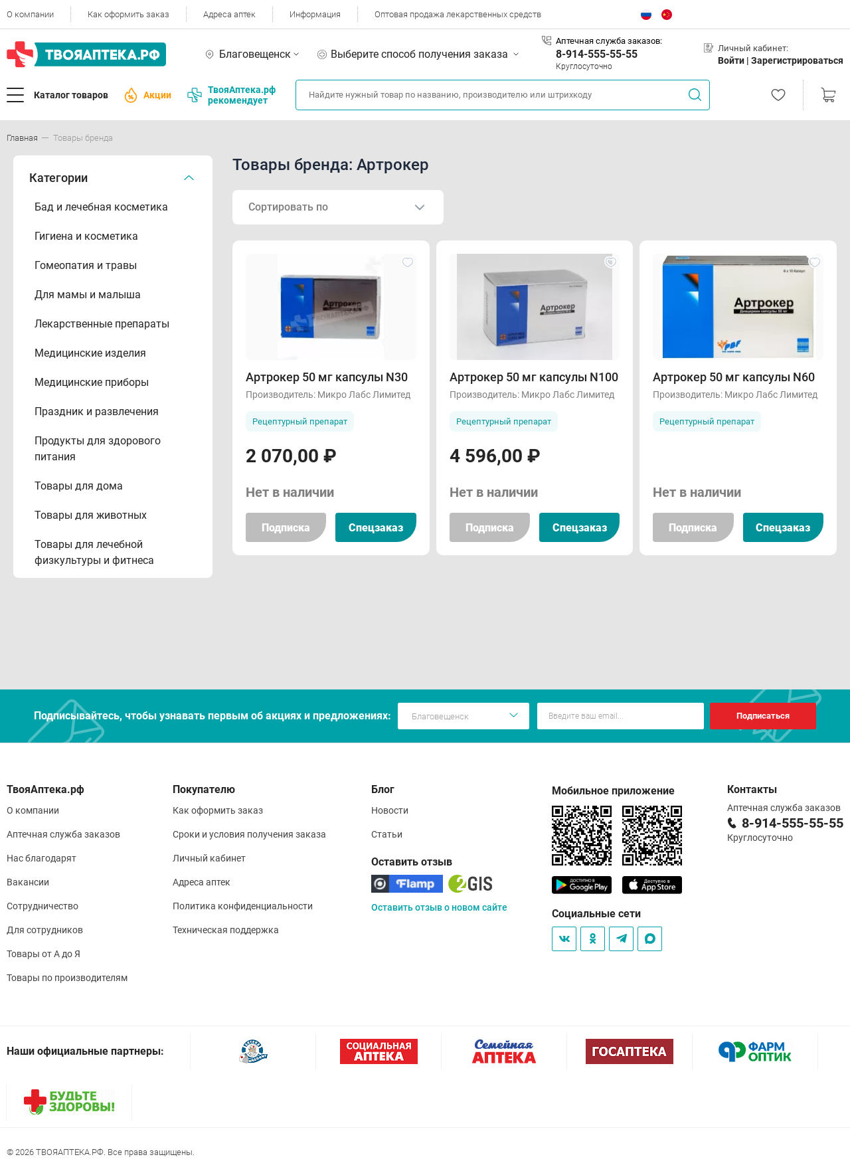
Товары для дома (79, 486)
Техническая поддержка (226, 930)
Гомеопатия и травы (86, 265)
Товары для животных (91, 515)
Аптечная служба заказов (63, 834)
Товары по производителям (67, 977)
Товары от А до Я (43, 954)
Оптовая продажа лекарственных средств (458, 14)
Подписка (286, 527)
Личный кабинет (209, 858)
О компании (30, 14)
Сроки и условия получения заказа (249, 834)
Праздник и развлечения (97, 411)
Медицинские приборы (92, 382)
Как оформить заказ (128, 14)
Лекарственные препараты (102, 323)
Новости (389, 810)
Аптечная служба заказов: (609, 41)
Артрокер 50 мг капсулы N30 (327, 377)
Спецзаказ (376, 527)
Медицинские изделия (90, 353)
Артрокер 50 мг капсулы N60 (734, 377)
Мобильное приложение (613, 790)
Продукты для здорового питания (98, 448)
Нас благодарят (41, 858)
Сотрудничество (42, 906)
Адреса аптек (229, 14)
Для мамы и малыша (88, 294)
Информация (315, 14)
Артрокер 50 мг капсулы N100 (534, 377)
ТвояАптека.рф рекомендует (231, 95)
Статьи (386, 834)
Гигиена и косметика (86, 236)
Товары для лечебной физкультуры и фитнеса (94, 552)
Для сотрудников (45, 930)
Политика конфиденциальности (243, 906)
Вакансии (28, 882)
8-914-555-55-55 (597, 54)
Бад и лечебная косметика (101, 207)
